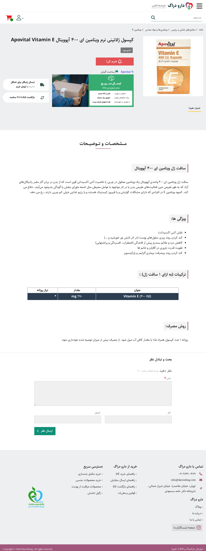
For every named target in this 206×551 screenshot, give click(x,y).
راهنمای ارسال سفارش (123, 479)
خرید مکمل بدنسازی (90, 473)
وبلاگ (199, 505)
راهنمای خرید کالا (126, 473)
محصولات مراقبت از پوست (87, 485)
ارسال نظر (45, 430)
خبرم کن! (114, 61)
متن (167, 378)
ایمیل (97, 413)
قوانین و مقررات (127, 491)
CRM (181, 546)
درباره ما (197, 511)
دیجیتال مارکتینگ (194, 546)
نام (169, 413)
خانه (201, 30)
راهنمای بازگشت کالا (125, 485)
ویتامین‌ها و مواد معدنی (156, 30)
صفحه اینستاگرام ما (187, 525)
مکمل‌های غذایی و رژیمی (183, 30)
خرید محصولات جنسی (89, 479)
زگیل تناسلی (95, 491)
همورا (174, 546)
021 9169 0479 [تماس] (187, 473)
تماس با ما (196, 517)
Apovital (126, 71)
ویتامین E (136, 30)
